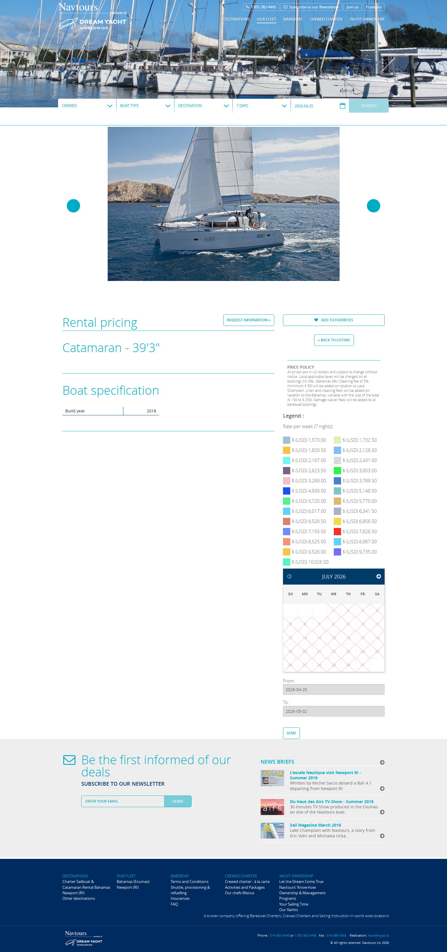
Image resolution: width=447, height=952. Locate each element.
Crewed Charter (326, 19)
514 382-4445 (279, 935)
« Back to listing (334, 340)
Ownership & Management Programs (302, 895)
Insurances (180, 898)
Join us (352, 7)
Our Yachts (288, 909)
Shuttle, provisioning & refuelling (190, 890)
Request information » (249, 320)
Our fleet (266, 19)
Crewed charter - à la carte (247, 881)
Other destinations (78, 898)
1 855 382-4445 (261, 7)
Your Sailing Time (293, 904)
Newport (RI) (73, 892)
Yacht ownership (367, 19)
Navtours (104, 16)
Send (291, 733)
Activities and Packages (245, 887)
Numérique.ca (378, 935)
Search (368, 105)
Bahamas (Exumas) (133, 881)
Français (373, 7)
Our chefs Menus (239, 892)
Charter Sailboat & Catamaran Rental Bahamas (86, 884)
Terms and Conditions (189, 881)
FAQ (174, 904)
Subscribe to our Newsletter (311, 7)
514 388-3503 (336, 935)
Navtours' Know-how (297, 887)
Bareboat (293, 19)
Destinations (236, 19)
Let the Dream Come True (301, 881)
